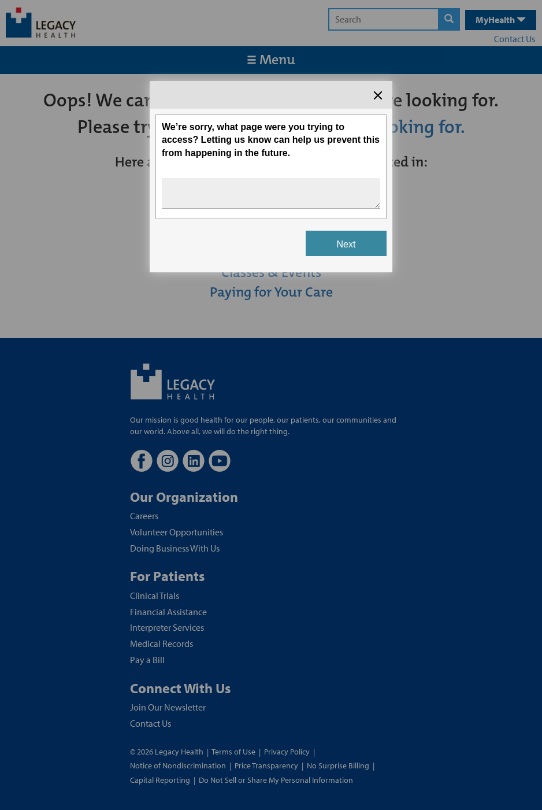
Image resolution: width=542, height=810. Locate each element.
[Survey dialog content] (271, 176)
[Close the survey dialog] (378, 95)
